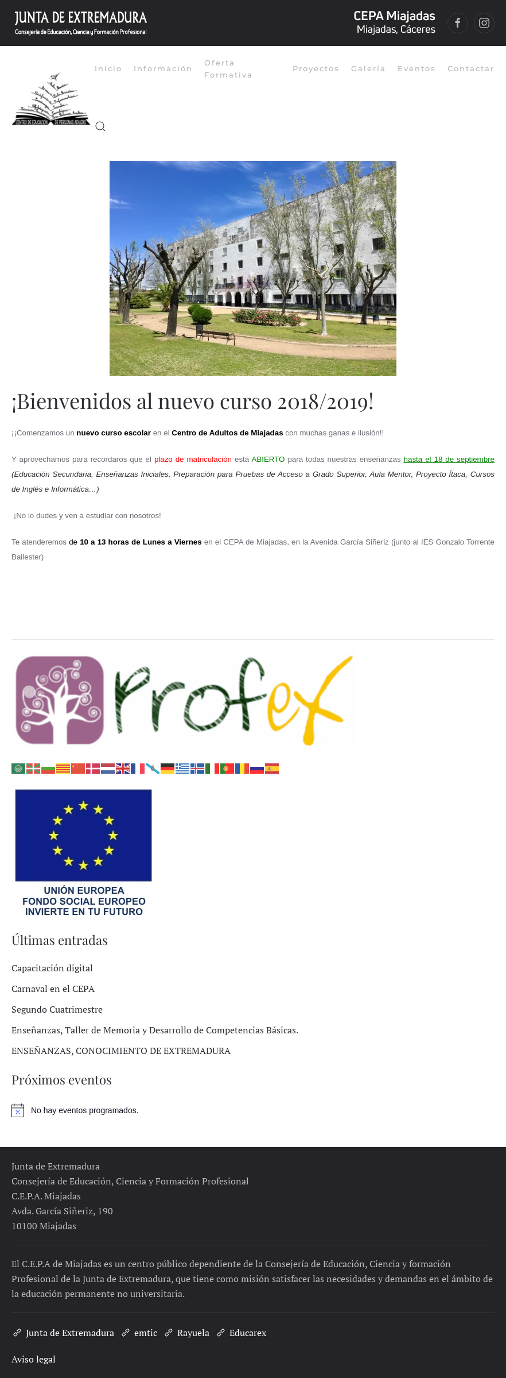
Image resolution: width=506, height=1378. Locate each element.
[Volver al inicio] (53, 97)
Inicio (108, 68)
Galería (368, 68)
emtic (138, 1332)
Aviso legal (33, 1359)
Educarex (240, 1332)
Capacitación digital (52, 968)
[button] (100, 126)
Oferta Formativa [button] (228, 68)
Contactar (471, 68)
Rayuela (186, 1332)
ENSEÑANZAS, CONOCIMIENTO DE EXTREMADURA (121, 1050)
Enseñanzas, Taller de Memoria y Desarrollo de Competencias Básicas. (154, 1030)
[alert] (253, 1110)
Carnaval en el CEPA (53, 988)
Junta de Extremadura (62, 1332)
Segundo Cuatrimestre (57, 1009)
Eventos (417, 68)
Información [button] (163, 68)
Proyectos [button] (316, 68)
